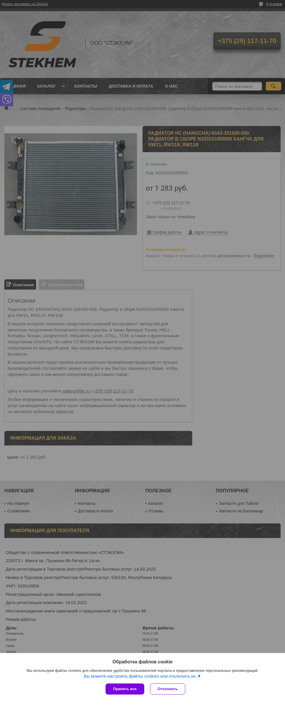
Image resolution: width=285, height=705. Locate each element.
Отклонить (168, 689)
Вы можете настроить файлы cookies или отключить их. (140, 676)
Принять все (125, 689)
